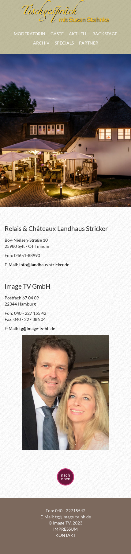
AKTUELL (78, 33)
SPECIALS (64, 42)
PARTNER (88, 42)
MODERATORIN (29, 33)
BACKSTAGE (104, 33)
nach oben (65, 476)
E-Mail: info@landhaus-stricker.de (37, 264)
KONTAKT (65, 535)
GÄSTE (57, 33)
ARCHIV (41, 42)
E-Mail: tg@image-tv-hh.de (30, 328)
